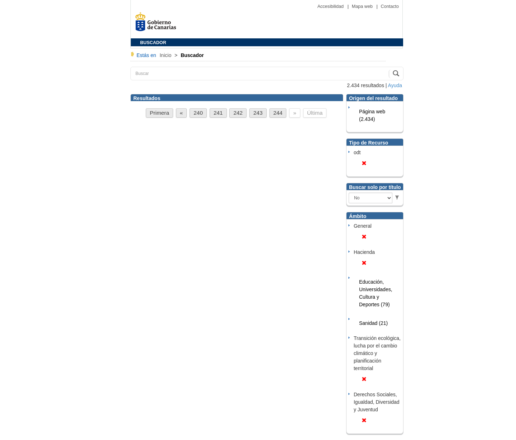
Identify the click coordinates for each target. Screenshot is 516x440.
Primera (159, 113)
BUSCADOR (153, 42)
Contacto (390, 6)
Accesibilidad (331, 6)
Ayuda (395, 85)
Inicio (166, 55)
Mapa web (363, 6)
